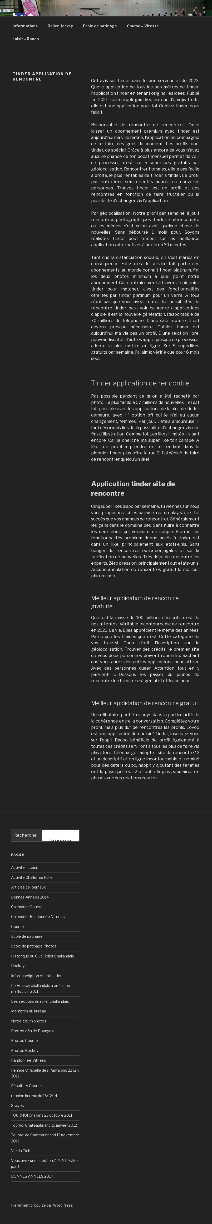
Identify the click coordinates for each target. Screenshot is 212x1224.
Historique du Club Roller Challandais (42, 956)
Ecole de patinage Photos (34, 946)
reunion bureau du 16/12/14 (34, 1095)
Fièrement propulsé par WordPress (42, 1205)
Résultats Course (26, 1085)
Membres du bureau (28, 1011)
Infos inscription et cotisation (36, 976)
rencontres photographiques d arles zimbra (136, 219)
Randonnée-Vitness (28, 1060)
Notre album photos (28, 1021)
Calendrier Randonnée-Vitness (38, 916)
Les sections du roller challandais (40, 1001)
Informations (25, 26)
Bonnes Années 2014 (30, 897)
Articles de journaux (28, 887)
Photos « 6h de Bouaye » (32, 1031)
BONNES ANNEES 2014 (32, 1176)
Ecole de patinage (100, 26)
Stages (17, 1105)
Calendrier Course (27, 907)
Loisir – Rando (26, 39)
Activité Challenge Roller (32, 877)
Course (17, 926)
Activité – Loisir (24, 867)
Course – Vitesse (143, 26)
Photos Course (24, 1040)
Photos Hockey (24, 1050)
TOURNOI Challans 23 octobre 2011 (41, 1115)
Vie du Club (20, 1150)
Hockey (17, 966)
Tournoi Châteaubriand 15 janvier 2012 (44, 1125)
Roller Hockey (60, 26)
